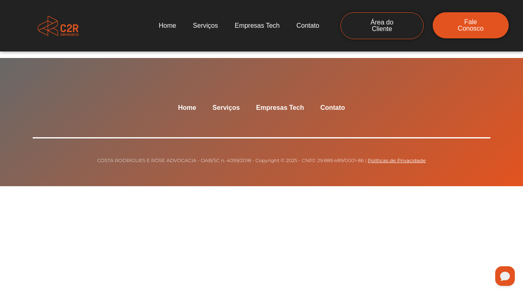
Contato (307, 25)
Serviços (205, 25)
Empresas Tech (257, 25)
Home (167, 25)
